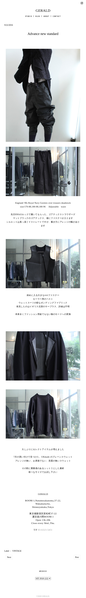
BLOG (38, 16)
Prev (77, 557)
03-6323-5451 (45, 529)
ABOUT (46, 16)
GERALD (43, 10)
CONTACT (57, 16)
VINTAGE (16, 551)
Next (9, 557)
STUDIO (28, 16)
